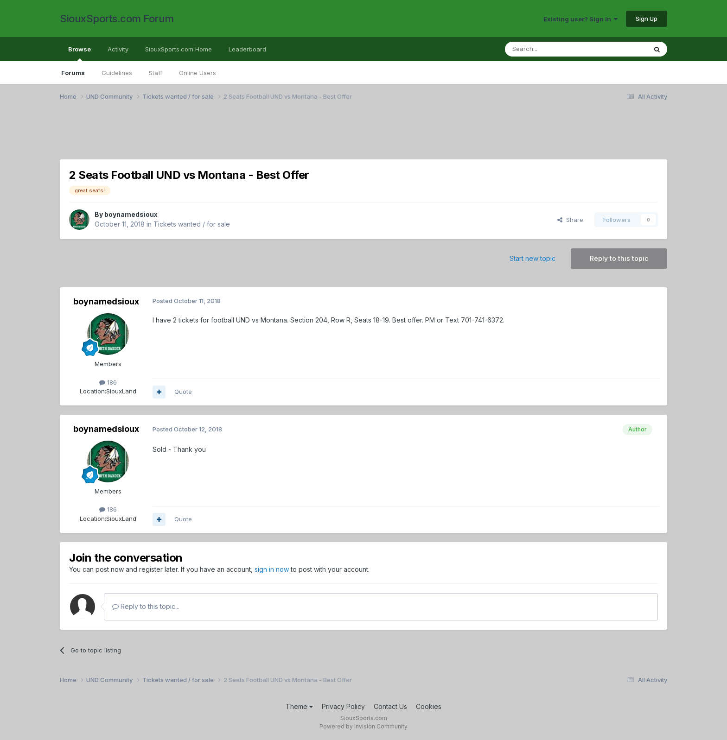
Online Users (197, 72)
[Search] (552, 49)
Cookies (428, 706)
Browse (79, 53)
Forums (73, 72)
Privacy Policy (343, 706)
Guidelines (117, 72)
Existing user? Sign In (580, 19)
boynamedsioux (131, 214)
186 (108, 382)
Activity (118, 49)
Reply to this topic (619, 258)
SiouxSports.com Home (178, 49)
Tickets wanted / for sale (191, 224)
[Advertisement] (338, 136)
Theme (299, 706)
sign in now (272, 569)
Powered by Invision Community (363, 726)
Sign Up (646, 18)
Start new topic (532, 258)
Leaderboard (247, 49)
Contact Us (390, 706)
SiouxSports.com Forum (117, 19)
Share (570, 219)
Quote (183, 391)
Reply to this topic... (145, 606)
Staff (155, 72)
